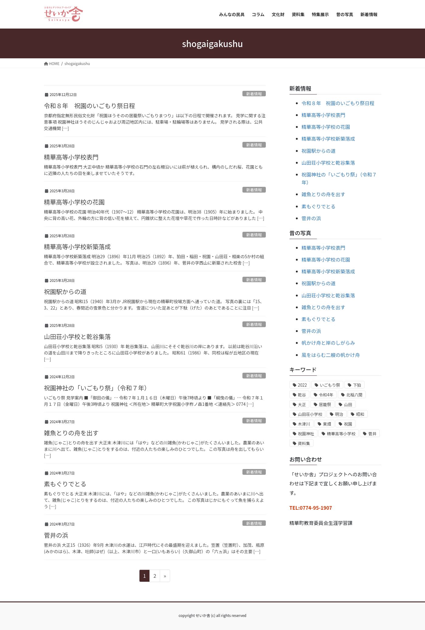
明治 (339, 414)
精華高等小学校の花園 (74, 201)
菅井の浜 (56, 535)
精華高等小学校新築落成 (77, 246)
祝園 (348, 424)
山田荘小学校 (310, 414)
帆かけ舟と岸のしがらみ (328, 342)
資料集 (304, 443)
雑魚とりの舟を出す (71, 432)
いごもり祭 (330, 385)
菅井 (372, 434)
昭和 (360, 414)
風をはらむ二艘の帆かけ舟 (331, 354)
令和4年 (326, 395)
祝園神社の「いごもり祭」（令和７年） (97, 387)
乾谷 (302, 395)
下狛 (357, 385)
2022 (302, 385)
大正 (302, 404)
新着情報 (254, 94)
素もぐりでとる (65, 483)
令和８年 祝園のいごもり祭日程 (89, 105)
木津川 (304, 424)
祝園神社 (306, 434)
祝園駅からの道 (65, 291)
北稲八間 (354, 395)
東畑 (327, 424)
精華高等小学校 (341, 434)
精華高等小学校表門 (71, 156)
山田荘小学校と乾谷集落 (77, 336)
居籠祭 (325, 404)
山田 (348, 404)
